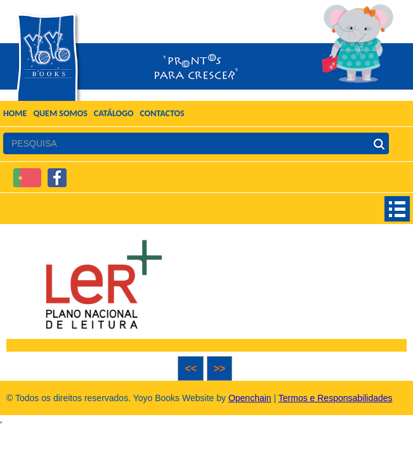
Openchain (250, 398)
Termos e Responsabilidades (336, 398)
